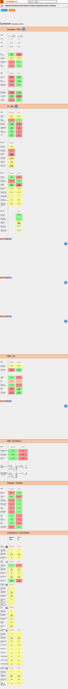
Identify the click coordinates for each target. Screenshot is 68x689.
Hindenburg (11, 36)
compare (12, 10)
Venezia (18, 36)
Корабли (4, 10)
